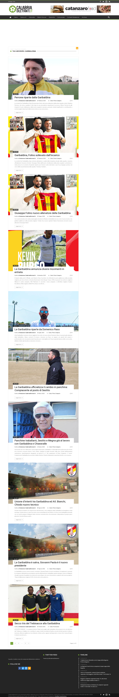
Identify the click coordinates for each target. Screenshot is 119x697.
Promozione (56, 626)
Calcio (16, 94)
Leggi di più (19, 112)
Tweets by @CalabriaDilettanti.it (51, 658)
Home (11, 49)
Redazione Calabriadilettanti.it (28, 100)
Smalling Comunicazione (60, 696)
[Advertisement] (59, 31)
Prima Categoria (57, 100)
